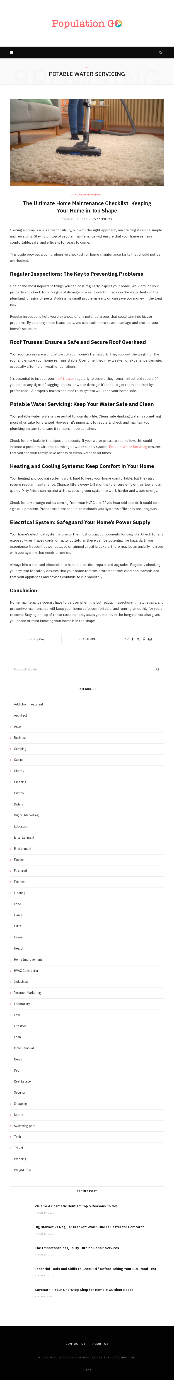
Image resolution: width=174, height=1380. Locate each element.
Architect (20, 715)
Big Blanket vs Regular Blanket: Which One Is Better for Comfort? (89, 1227)
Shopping (20, 1104)
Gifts (17, 926)
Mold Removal (24, 1048)
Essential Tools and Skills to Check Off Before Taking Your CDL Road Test (95, 1268)
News (18, 1059)
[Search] (160, 52)
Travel (18, 1148)
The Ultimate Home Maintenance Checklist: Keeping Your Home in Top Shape (87, 207)
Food (17, 904)
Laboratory (22, 1004)
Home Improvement (89, 194)
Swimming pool (24, 1126)
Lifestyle (20, 1026)
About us (100, 1343)
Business (20, 737)
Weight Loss (22, 1170)
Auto (17, 727)
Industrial (21, 982)
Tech (17, 1137)
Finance (19, 882)
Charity (19, 771)
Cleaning (20, 782)
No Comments (102, 219)
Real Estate (22, 1081)
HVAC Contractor (26, 970)
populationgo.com (119, 1357)
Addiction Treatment (28, 704)
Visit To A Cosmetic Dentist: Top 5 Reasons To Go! (76, 1206)
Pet (16, 1070)
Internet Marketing (27, 993)
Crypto (19, 793)
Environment (22, 848)
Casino (19, 760)
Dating (19, 804)
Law (17, 1015)
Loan (17, 1037)
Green (18, 937)
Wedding (20, 1159)
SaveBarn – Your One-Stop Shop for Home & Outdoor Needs (84, 1289)
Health (19, 948)
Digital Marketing (26, 815)
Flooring (20, 893)
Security (20, 1092)
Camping (20, 749)
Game (18, 915)
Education (21, 826)
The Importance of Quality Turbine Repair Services (77, 1247)
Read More (87, 639)
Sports (19, 1115)
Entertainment (24, 837)
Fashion (19, 860)
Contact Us (75, 1343)
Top (87, 1370)
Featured (20, 871)
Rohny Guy (37, 639)
